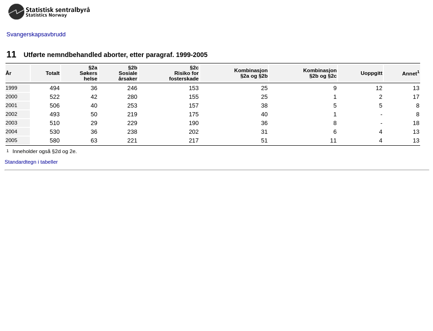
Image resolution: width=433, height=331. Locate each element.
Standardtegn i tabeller (31, 162)
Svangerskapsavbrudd (36, 34)
